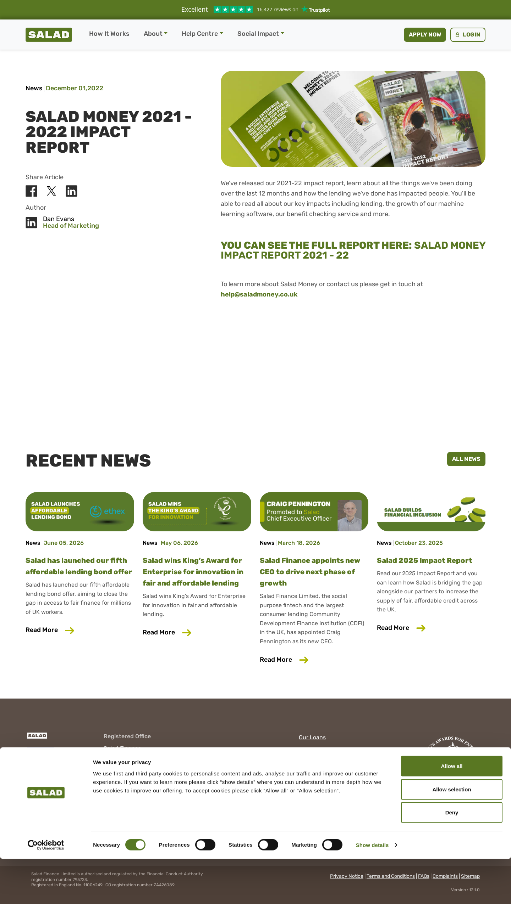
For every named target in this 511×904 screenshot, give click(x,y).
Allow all (452, 811)
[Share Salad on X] (51, 191)
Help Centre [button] (200, 34)
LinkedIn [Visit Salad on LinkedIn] (310, 774)
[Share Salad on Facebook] (31, 191)
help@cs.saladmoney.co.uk (139, 791)
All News (466, 459)
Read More (80, 629)
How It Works (109, 34)
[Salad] (36, 739)
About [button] (153, 34)
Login (467, 34)
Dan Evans (58, 219)
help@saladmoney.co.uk (259, 294)
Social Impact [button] (258, 34)
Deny (451, 857)
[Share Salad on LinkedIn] (71, 191)
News (34, 88)
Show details (372, 890)
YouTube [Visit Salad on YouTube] (310, 784)
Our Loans (312, 737)
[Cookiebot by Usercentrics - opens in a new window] (46, 890)
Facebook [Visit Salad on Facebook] (311, 764)
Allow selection (451, 834)
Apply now (425, 34)
